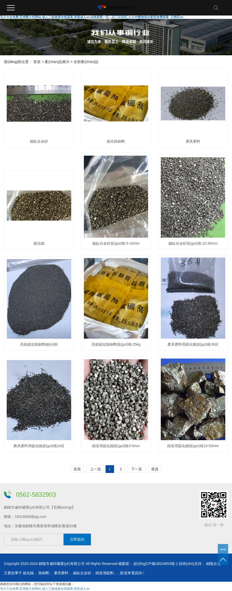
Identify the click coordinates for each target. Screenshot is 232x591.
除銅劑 (43, 573)
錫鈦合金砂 (39, 141)
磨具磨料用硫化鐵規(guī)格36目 (193, 344)
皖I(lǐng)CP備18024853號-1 (156, 564)
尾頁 (154, 469)
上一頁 (95, 469)
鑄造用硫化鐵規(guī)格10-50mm (193, 446)
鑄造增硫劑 (104, 573)
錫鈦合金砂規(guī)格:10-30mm (193, 243)
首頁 (37, 62)
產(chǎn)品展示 (57, 62)
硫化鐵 (39, 243)
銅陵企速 (213, 564)
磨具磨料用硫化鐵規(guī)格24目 (39, 446)
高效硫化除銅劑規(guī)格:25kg (116, 344)
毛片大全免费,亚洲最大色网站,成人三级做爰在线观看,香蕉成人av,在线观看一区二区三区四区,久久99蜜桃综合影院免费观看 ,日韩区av (91, 17)
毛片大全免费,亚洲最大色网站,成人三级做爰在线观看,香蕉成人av (45, 588)
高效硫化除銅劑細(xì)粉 (39, 344)
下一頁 (136, 469)
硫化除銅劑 (116, 141)
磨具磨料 (193, 141)
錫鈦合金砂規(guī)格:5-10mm (115, 243)
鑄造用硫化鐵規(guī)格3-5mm (116, 446)
